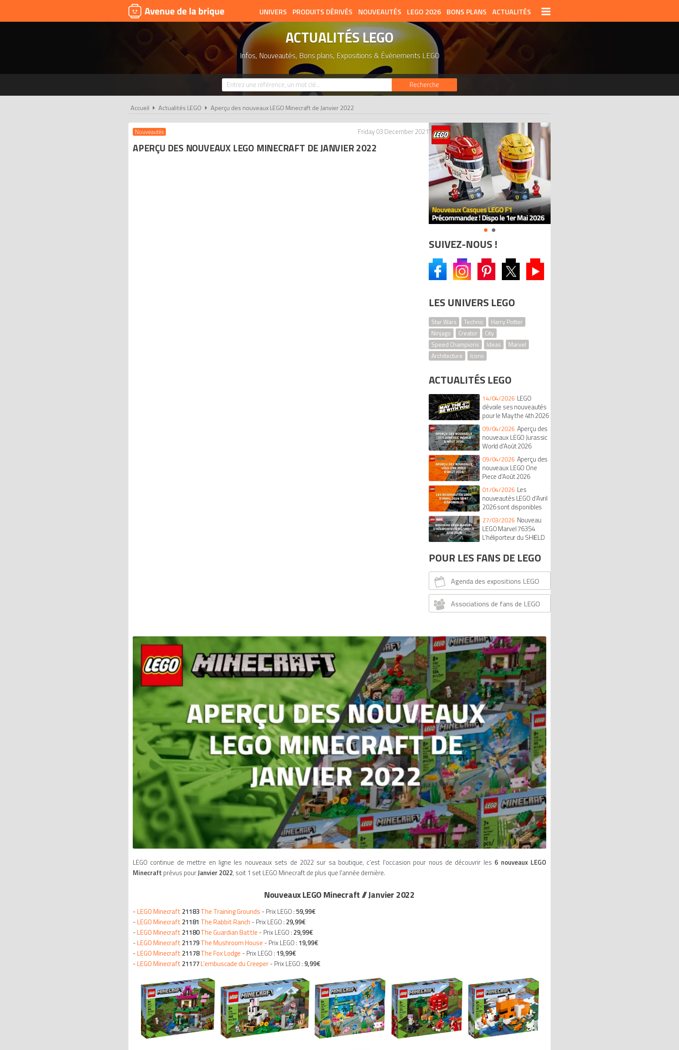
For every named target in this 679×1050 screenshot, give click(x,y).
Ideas (494, 344)
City (489, 333)
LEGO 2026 (424, 12)
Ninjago (441, 333)
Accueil (140, 108)
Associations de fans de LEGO (486, 604)
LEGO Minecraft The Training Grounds (200, 375)
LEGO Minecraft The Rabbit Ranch (195, 386)
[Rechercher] (424, 84)
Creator (467, 333)
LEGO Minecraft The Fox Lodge (191, 417)
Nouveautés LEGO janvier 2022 (199, 636)
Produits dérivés (322, 12)
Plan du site (434, 900)
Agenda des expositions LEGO (485, 581)
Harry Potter (507, 321)
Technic (474, 321)
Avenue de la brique (176, 11)
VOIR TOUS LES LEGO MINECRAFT (273, 593)
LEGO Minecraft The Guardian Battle (199, 396)
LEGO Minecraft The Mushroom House (202, 406)
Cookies (396, 900)
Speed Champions (455, 344)
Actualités (511, 12)
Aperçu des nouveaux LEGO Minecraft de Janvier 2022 (282, 108)
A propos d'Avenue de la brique (242, 900)
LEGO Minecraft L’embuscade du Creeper (205, 427)
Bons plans (467, 12)
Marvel (517, 344)
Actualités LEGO (180, 108)
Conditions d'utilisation (338, 900)
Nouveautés (379, 12)
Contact (473, 900)
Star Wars (444, 321)
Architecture (447, 355)
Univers (273, 12)
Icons (477, 355)
